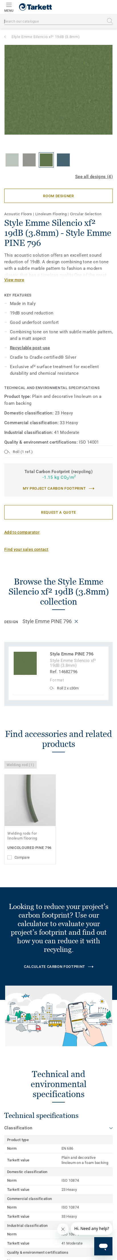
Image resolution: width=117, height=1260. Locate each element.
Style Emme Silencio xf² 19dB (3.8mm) (45, 37)
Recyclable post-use (30, 347)
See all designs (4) (94, 176)
